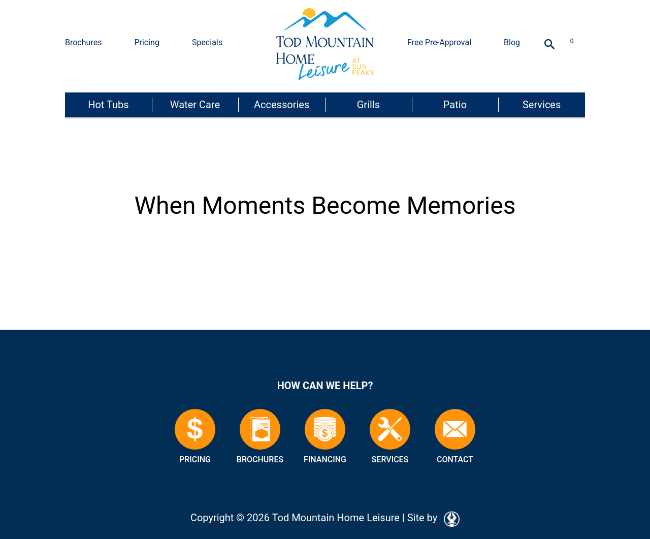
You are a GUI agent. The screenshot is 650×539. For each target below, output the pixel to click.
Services (542, 105)
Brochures (83, 42)
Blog (512, 42)
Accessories (281, 105)
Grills (368, 105)
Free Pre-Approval (439, 42)
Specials (207, 42)
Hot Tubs (108, 105)
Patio (455, 105)
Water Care (195, 105)
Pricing (146, 42)
